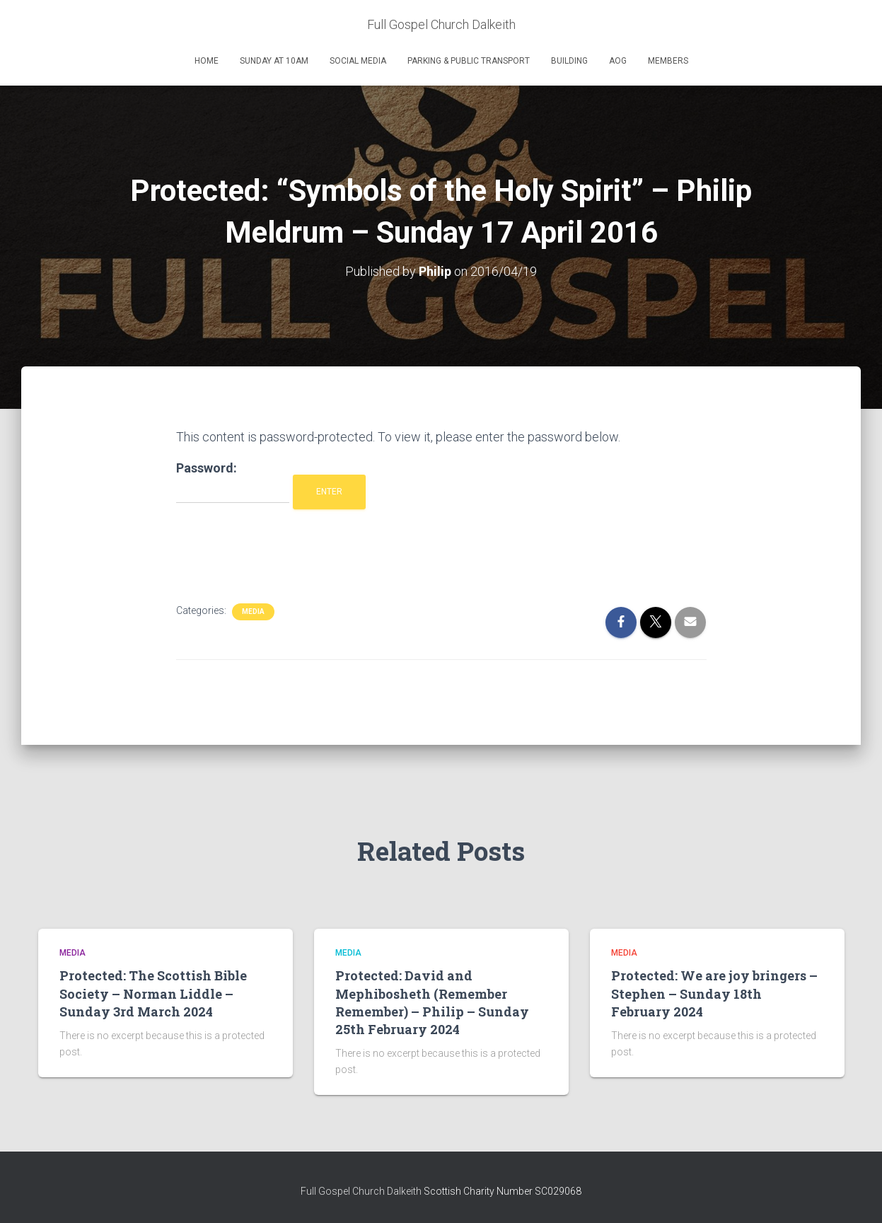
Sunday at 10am (274, 61)
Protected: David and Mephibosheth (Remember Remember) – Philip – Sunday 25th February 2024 (432, 1002)
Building (569, 61)
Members (668, 61)
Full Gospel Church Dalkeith (362, 1191)
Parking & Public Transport (468, 61)
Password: (232, 482)
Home (207, 61)
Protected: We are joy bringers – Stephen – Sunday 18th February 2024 (714, 993)
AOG (618, 61)
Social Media (358, 61)
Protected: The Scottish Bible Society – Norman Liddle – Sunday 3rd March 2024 (153, 993)
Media (253, 611)
